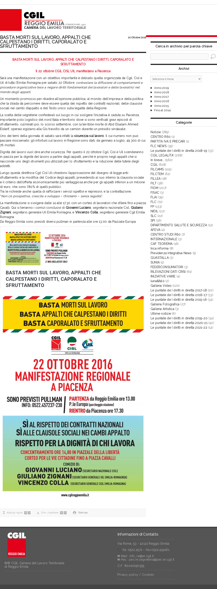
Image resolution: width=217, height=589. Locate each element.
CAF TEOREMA (161, 244)
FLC (154, 202)
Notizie (156, 132)
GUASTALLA (160, 257)
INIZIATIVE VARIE (163, 276)
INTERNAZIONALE (164, 239)
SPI (153, 220)
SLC (154, 216)
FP (152, 206)
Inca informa (160, 248)
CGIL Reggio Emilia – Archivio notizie (43, 20)
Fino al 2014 (162, 110)
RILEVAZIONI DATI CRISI (168, 271)
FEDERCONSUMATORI (167, 267)
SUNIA (155, 262)
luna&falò (158, 281)
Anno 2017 (161, 96)
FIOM (154, 188)
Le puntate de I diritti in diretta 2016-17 (179, 295)
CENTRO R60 (160, 136)
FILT (154, 183)
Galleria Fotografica (165, 304)
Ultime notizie (161, 313)
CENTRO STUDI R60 (165, 234)
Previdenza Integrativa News (171, 253)
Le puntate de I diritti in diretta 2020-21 (179, 323)
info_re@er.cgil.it (141, 556)
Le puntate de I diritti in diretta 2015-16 (179, 299)
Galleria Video (161, 285)
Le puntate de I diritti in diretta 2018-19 (179, 150)
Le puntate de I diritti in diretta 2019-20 (179, 318)
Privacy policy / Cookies (135, 574)
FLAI (154, 197)
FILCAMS (157, 169)
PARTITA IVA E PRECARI (168, 141)
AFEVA (155, 230)
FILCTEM (157, 174)
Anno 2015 (161, 105)
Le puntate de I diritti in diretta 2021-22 (179, 327)
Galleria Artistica (162, 309)
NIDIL (154, 211)
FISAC (155, 192)
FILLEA (156, 178)
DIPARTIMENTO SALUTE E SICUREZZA (179, 225)
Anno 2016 (161, 101)
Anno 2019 (161, 88)
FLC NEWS (159, 146)
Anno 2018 (161, 92)
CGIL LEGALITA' (162, 155)
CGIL (154, 164)
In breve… (157, 160)
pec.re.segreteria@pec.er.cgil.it (151, 559)
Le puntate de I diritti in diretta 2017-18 (179, 290)
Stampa (80, 512)
